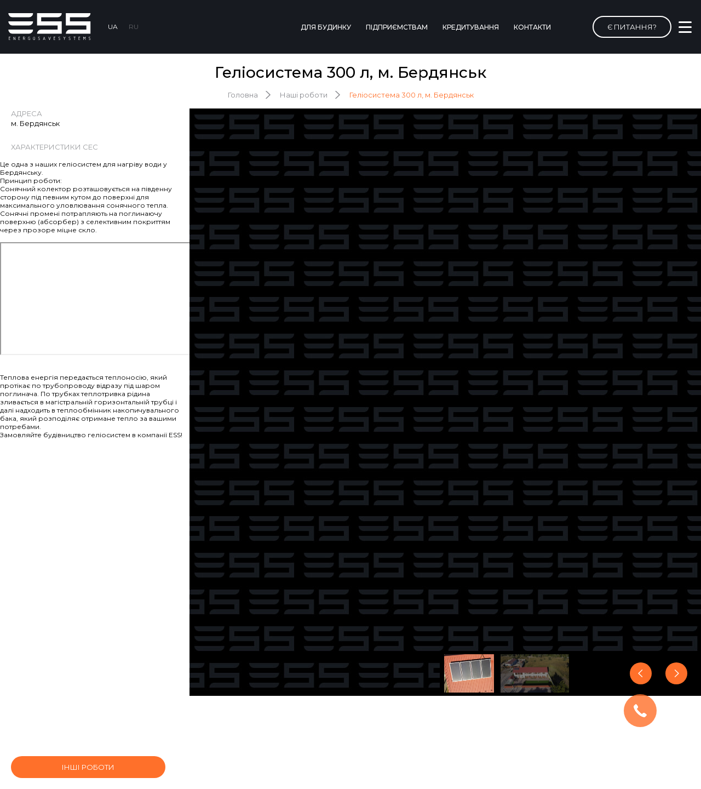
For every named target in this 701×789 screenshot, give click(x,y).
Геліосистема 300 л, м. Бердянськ (411, 94)
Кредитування (471, 27)
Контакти (532, 27)
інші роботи (88, 767)
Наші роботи (303, 94)
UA (113, 26)
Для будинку (326, 27)
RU (134, 26)
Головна (243, 94)
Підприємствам (397, 27)
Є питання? (632, 26)
